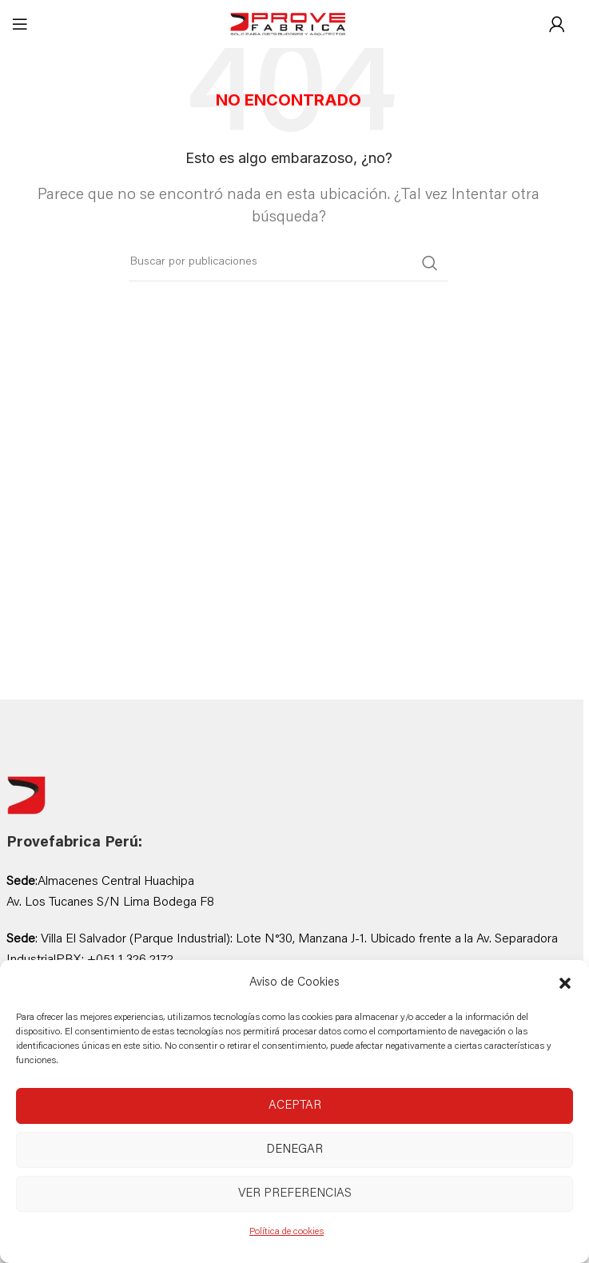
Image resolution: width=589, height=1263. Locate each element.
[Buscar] (288, 263)
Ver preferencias (295, 1194)
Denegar (294, 1150)
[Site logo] (288, 25)
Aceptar (295, 1106)
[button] (565, 983)
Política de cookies (286, 1232)
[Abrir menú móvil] (20, 24)
